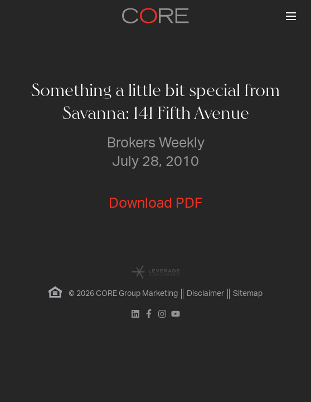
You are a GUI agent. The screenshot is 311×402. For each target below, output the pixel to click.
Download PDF (155, 203)
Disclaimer (205, 294)
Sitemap (248, 294)
